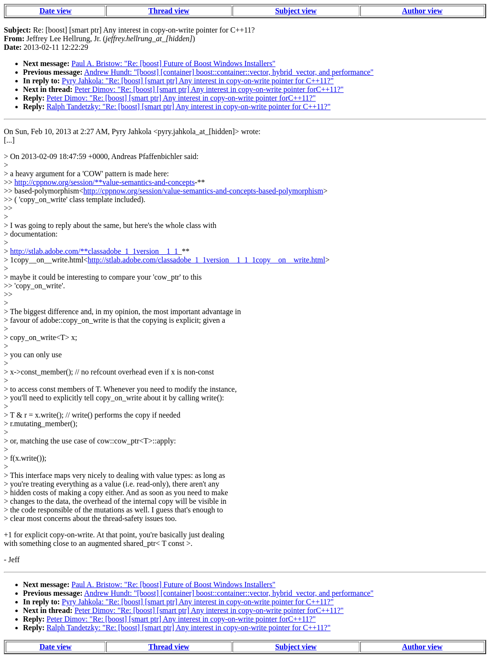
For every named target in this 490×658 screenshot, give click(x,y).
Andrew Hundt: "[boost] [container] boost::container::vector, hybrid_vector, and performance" (229, 72)
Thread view (168, 11)
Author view (422, 11)
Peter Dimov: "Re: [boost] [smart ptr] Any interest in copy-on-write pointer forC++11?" (209, 89)
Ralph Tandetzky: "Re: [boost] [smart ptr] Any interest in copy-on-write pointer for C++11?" (188, 106)
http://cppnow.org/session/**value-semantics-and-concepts (104, 182)
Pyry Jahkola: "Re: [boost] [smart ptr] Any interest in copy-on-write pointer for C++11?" (198, 81)
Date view (55, 11)
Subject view (296, 11)
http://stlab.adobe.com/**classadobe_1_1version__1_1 (94, 251)
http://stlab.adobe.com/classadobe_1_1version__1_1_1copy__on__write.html (206, 260)
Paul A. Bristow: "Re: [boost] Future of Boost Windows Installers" (173, 63)
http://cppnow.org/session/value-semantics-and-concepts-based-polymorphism (203, 191)
